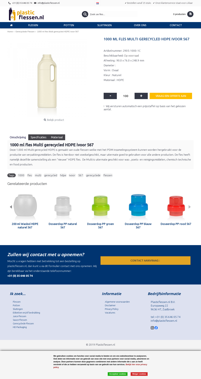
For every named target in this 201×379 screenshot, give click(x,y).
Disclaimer (110, 305)
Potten (16, 305)
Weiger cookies (139, 374)
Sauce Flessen (20, 320)
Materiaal (57, 137)
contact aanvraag (145, 260)
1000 (21, 175)
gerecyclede (93, 175)
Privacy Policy (111, 309)
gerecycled (50, 175)
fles (29, 175)
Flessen (17, 301)
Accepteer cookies (117, 374)
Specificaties (38, 137)
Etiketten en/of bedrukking (26, 312)
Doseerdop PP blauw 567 (138, 225)
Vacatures (110, 312)
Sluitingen (18, 309)
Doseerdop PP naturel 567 (63, 225)
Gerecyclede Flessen (23, 323)
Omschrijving (18, 137)
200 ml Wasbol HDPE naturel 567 (25, 225)
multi (38, 175)
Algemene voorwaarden (117, 301)
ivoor (72, 175)
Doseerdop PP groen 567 (100, 225)
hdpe (63, 175)
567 (80, 175)
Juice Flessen (19, 316)
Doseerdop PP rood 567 (176, 223)
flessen (107, 175)
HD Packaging (20, 327)
